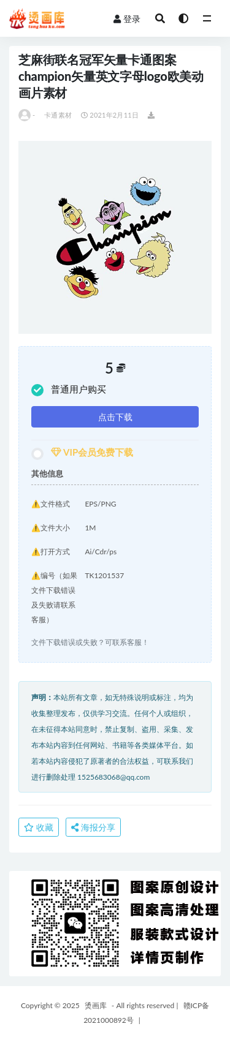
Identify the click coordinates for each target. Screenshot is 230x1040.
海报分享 (93, 827)
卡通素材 (58, 115)
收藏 (38, 827)
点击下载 (115, 417)
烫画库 (96, 1005)
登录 (126, 18)
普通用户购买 (68, 389)
